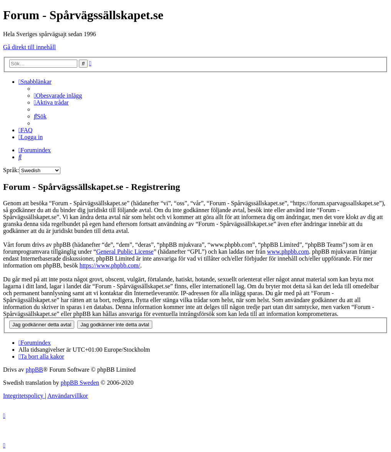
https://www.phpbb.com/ (110, 265)
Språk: (11, 170)
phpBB (34, 369)
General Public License (124, 251)
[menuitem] (58, 95)
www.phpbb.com (288, 251)
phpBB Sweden (80, 382)
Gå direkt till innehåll (29, 47)
